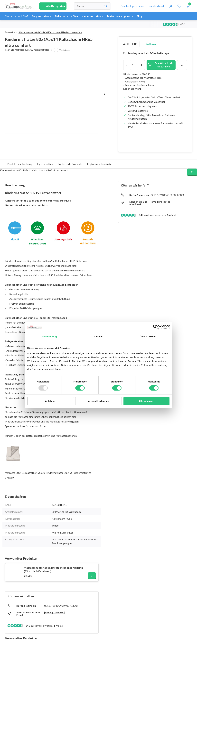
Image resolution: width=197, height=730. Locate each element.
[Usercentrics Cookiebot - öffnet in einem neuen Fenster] (155, 327)
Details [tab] (98, 336)
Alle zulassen (146, 401)
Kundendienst (156, 6)
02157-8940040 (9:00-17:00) (61, 605)
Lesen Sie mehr (132, 88)
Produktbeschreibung (19, 163)
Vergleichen (64, 50)
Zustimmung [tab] (49, 336)
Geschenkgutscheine (132, 6)
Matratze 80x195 (24, 50)
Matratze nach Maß (17, 16)
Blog (143, 16)
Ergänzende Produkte (70, 163)
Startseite (12, 32)
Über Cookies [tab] (148, 336)
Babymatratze (42, 16)
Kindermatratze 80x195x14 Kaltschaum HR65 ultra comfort (50, 32)
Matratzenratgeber (123, 16)
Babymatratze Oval (68, 16)
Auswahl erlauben (98, 401)
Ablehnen (50, 401)
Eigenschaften (45, 163)
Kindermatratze (95, 16)
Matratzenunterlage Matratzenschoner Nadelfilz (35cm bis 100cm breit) (53, 569)
